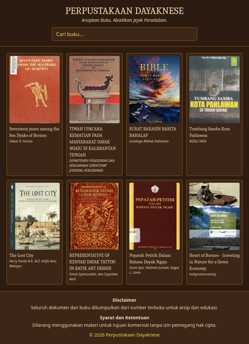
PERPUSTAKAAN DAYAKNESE (124, 11)
